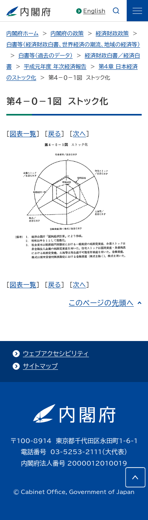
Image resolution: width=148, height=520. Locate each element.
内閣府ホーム (22, 33)
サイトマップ (40, 366)
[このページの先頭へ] (135, 477)
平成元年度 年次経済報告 (55, 66)
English (94, 11)
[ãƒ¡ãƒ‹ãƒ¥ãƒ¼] (137, 10)
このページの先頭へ (101, 302)
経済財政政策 (112, 33)
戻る (54, 133)
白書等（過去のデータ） (45, 55)
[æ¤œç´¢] (116, 10)
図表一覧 (23, 133)
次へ (79, 133)
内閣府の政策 (67, 33)
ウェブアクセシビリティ (56, 353)
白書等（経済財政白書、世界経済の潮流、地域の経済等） (73, 44)
